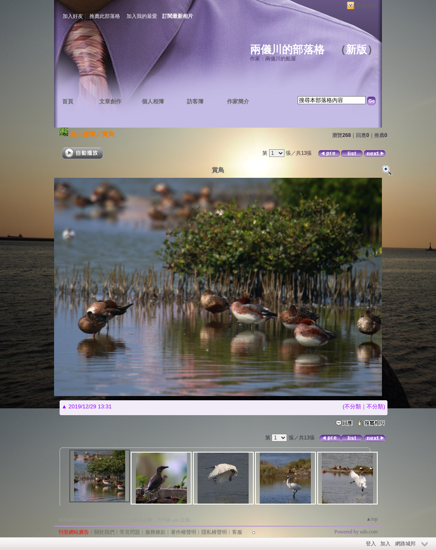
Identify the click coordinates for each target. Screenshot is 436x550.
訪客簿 (195, 101)
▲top (372, 519)
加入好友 (73, 16)
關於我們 (104, 532)
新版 (356, 49)
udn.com (369, 532)
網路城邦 (367, 6)
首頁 (67, 101)
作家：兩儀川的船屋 (273, 59)
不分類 (352, 406)
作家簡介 (238, 101)
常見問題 (130, 532)
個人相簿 (153, 101)
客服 (237, 532)
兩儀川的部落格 (287, 49)
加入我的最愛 (141, 16)
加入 (385, 544)
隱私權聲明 (214, 532)
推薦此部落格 (104, 16)
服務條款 (155, 532)
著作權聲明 (183, 532)
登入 (371, 544)
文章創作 (110, 101)
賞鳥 (108, 133)
